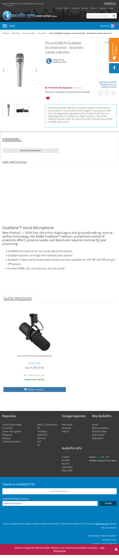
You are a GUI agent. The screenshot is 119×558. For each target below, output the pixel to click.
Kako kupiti (75, 8)
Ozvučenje (7, 433)
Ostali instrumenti (11, 447)
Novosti (111, 8)
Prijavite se (109, 4)
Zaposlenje (102, 8)
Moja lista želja (99, 437)
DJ (38, 433)
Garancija (85, 8)
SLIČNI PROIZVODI (18, 299)
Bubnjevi (6, 443)
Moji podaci (97, 443)
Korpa (95, 430)
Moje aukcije (98, 440)
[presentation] (25, 521)
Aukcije (65, 437)
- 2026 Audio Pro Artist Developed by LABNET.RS (26, 556)
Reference (93, 8)
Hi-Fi (39, 447)
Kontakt (67, 8)
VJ (38, 450)
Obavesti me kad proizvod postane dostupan (67, 93)
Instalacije (42, 437)
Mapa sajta (67, 476)
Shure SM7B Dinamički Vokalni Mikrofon (21, 360)
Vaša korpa (108, 25)
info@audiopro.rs (102, 529)
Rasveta (41, 443)
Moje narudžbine (100, 433)
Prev (3, 71)
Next (36, 71)
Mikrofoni (42, 440)
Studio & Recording (11, 430)
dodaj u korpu (21, 392)
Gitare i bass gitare (11, 437)
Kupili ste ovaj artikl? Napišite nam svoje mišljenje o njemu (108, 85)
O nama (59, 8)
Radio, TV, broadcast (47, 430)
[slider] (21, 365)
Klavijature (7, 440)
